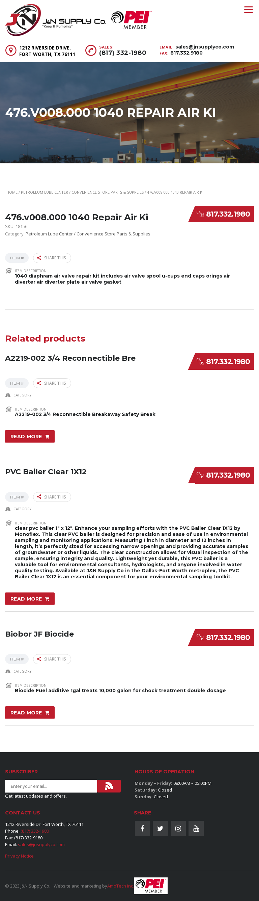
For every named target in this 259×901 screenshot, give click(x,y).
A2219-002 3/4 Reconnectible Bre (70, 357)
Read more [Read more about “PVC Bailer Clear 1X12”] (26, 599)
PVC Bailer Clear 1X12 (46, 471)
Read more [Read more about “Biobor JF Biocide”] (26, 712)
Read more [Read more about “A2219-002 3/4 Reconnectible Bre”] (26, 436)
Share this (51, 258)
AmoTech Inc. (120, 886)
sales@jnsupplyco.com (204, 47)
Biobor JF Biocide (39, 633)
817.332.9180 (186, 53)
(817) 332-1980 (122, 53)
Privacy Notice (19, 856)
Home (12, 192)
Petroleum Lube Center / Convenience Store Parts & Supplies (82, 192)
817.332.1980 (228, 214)
